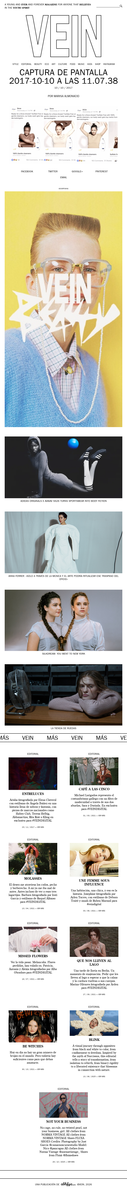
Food (72, 64)
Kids (89, 64)
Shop (97, 64)
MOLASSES (33, 878)
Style (15, 64)
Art (53, 64)
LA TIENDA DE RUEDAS (63, 728)
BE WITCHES (33, 1046)
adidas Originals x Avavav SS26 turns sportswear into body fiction (63, 501)
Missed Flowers (33, 956)
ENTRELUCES (33, 794)
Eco (47, 64)
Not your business (63, 1122)
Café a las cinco (94, 789)
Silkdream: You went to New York (63, 654)
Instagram (109, 64)
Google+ (5, 1190)
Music (81, 64)
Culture (62, 64)
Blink (94, 1040)
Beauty (38, 64)
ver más (40, 827)
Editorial (26, 64)
